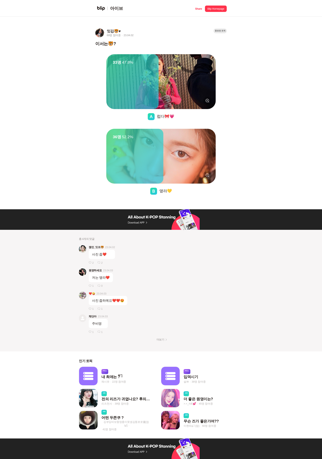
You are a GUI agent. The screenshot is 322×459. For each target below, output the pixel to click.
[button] (198, 8)
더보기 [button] (160, 339)
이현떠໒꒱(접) (191, 425)
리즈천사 (106, 403)
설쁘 (186, 381)
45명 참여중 (206, 403)
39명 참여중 (122, 403)
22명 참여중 (119, 381)
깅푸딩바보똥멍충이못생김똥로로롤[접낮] (126, 423)
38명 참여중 (199, 381)
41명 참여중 (110, 429)
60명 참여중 (209, 425)
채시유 (105, 381)
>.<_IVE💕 (190, 403)
